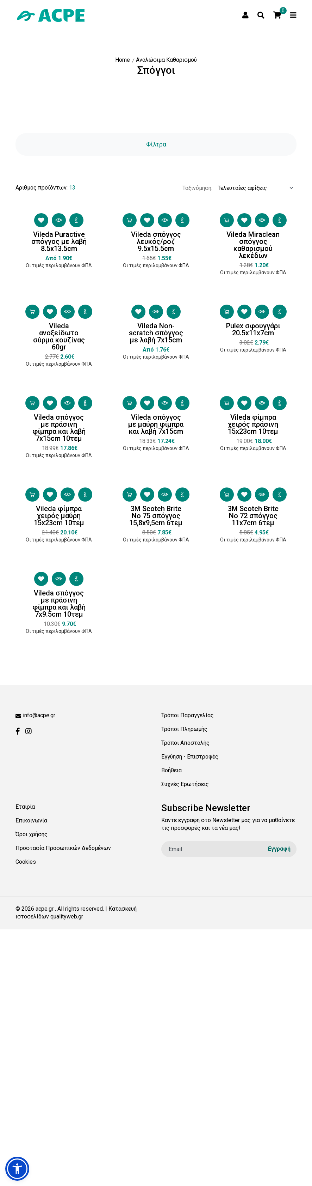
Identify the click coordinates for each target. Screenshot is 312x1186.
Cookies (25, 861)
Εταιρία (25, 806)
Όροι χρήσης (31, 834)
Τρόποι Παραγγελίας (187, 715)
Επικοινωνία (31, 820)
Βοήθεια (171, 770)
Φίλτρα (156, 144)
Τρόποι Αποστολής (185, 742)
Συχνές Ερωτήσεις (185, 784)
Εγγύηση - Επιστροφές (189, 756)
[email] (229, 849)
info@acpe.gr (35, 715)
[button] (17, 1168)
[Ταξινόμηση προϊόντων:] (254, 203)
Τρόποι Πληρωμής (184, 729)
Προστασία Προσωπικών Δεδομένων (63, 848)
